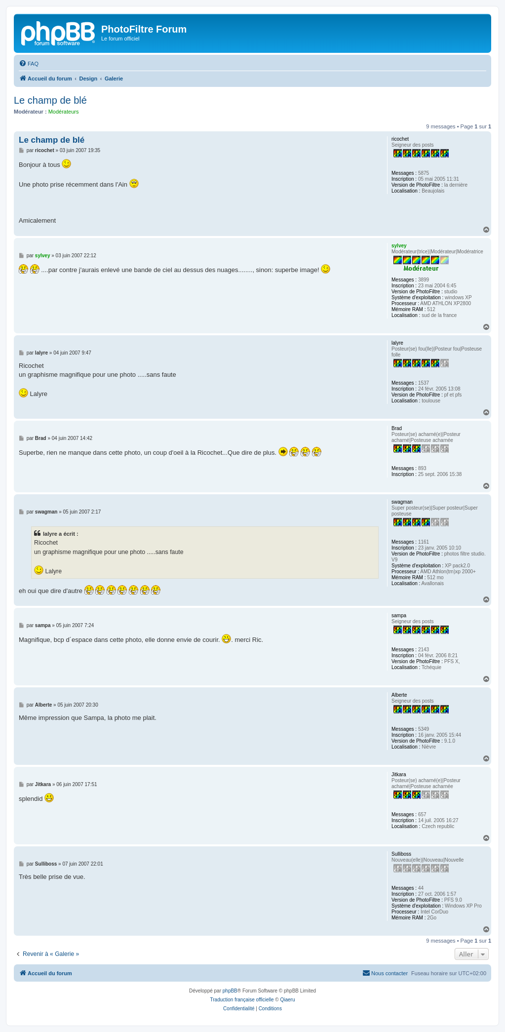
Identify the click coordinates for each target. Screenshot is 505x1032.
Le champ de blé (50, 100)
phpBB (230, 990)
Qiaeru (287, 999)
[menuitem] (29, 64)
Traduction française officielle (242, 999)
